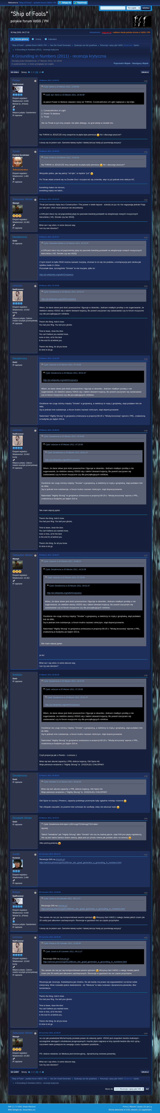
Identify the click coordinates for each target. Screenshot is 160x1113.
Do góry (15, 1072)
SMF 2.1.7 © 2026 (15, 1107)
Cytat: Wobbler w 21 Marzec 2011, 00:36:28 (62, 782)
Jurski (15, 854)
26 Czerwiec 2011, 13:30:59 (50, 892)
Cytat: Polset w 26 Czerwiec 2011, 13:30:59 (62, 943)
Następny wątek (140, 63)
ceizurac (17, 285)
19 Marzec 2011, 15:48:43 (49, 151)
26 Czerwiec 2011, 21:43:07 (50, 1033)
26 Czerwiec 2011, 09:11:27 (50, 854)
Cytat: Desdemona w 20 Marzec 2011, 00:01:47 (64, 292)
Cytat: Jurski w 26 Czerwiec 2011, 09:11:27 (62, 898)
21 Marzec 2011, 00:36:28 (49, 675)
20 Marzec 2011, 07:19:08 (49, 285)
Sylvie (136, 45)
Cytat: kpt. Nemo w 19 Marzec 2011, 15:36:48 (64, 95)
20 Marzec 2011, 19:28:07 (49, 555)
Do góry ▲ (148, 1107)
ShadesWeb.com (29, 1110)
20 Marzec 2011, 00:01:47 (49, 237)
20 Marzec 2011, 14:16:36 (49, 358)
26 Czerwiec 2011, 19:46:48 (50, 937)
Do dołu (15, 72)
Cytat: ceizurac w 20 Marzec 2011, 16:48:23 (62, 561)
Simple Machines (29, 1107)
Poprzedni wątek (122, 63)
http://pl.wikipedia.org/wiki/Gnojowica (56, 274)
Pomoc (125, 1107)
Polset (16, 80)
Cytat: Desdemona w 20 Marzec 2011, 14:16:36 (64, 436)
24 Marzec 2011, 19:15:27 (49, 818)
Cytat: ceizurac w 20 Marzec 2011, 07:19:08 (62, 365)
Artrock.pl (60, 859)
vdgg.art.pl (106, 32)
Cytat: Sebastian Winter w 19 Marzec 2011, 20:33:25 (66, 243)
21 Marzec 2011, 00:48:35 (49, 775)
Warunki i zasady (136, 1107)
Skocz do (109, 1089)
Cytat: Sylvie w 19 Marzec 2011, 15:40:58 (61, 87)
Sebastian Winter (22, 199)
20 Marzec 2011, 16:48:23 (49, 430)
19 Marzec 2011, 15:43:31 (49, 80)
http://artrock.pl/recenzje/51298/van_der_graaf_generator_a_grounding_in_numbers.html (80, 862)
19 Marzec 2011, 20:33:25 (49, 199)
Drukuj (145, 72)
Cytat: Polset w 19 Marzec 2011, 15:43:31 (61, 158)
